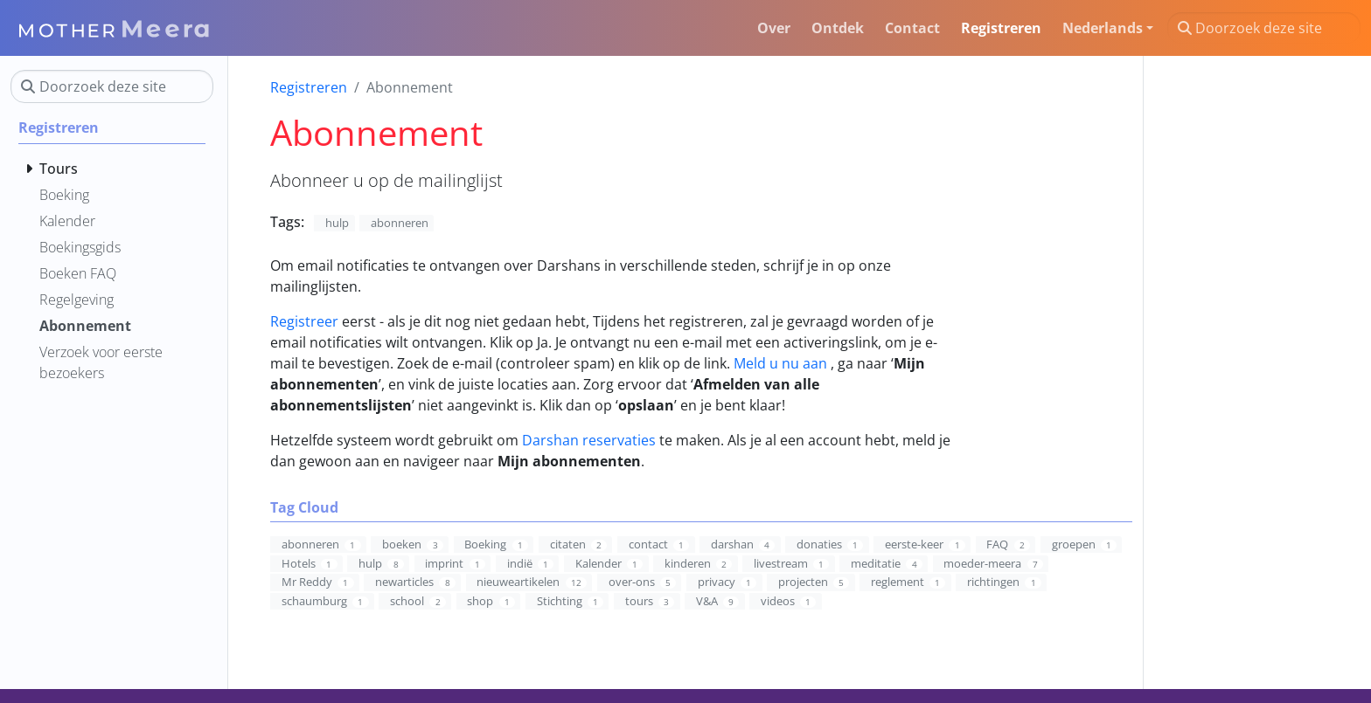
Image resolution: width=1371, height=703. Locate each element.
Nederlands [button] (1102, 28)
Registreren (308, 87)
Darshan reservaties (589, 440)
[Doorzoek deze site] (1264, 28)
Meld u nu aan (780, 363)
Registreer (304, 321)
